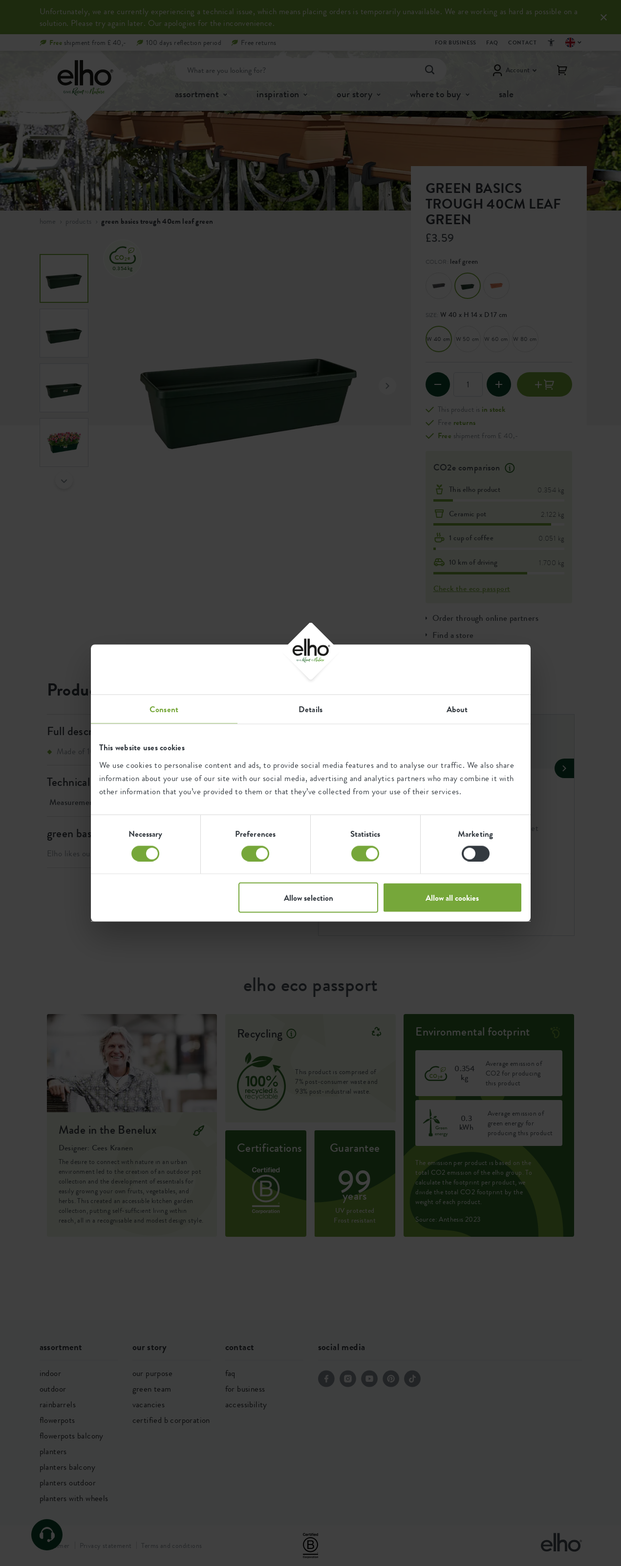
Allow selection (308, 898)
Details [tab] (310, 709)
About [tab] (457, 709)
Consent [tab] (164, 709)
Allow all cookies (452, 898)
